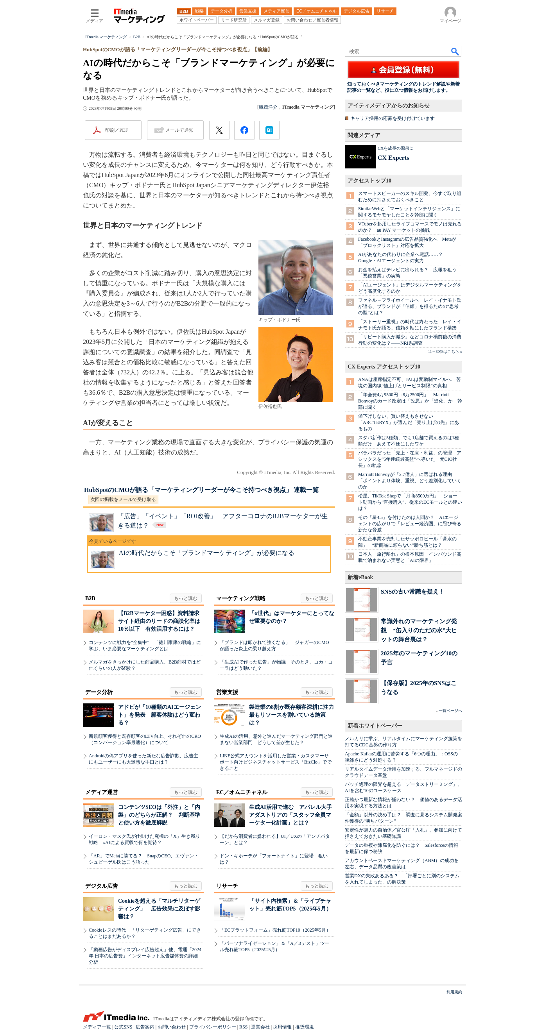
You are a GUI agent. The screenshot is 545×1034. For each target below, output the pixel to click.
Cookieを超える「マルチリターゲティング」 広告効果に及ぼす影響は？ (159, 909)
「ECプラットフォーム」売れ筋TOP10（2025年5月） (275, 930)
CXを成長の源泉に (396, 148)
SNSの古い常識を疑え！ (413, 591)
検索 (455, 51)
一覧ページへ (450, 710)
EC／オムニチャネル (241, 792)
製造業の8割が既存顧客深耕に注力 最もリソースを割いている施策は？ (294, 715)
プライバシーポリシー (212, 1027)
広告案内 (145, 1027)
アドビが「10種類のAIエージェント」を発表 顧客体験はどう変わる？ (159, 715)
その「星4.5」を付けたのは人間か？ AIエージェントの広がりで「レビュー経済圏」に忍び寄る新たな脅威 (409, 524)
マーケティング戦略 (240, 598)
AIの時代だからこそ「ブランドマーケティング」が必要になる (206, 552)
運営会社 (260, 1027)
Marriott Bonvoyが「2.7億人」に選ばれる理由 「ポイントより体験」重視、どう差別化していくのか (409, 481)
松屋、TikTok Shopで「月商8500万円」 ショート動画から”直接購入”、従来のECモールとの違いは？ (410, 502)
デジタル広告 (101, 886)
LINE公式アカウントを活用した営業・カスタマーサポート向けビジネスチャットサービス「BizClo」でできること (276, 762)
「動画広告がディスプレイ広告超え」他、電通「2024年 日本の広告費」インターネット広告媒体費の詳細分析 (145, 956)
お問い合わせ (172, 1027)
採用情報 (282, 1027)
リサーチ (227, 886)
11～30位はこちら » (445, 351)
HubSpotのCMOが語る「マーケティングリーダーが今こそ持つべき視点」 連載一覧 (201, 490)
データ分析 (99, 692)
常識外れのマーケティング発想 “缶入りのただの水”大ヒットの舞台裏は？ (419, 630)
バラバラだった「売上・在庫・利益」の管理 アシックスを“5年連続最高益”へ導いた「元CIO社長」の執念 (409, 459)
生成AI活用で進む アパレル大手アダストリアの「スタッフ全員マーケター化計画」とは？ (290, 815)
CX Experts (393, 157)
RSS (243, 1027)
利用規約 (454, 992)
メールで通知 (179, 130)
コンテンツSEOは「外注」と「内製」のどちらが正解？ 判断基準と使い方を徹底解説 (159, 815)
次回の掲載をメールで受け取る (123, 499)
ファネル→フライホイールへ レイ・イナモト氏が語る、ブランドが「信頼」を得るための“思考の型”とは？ (409, 306)
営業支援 (227, 692)
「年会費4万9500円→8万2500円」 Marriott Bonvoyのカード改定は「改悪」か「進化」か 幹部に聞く (410, 401)
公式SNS (123, 1027)
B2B (90, 598)
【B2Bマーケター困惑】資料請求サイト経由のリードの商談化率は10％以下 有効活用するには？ (159, 621)
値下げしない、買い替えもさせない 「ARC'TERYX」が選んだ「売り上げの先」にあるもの (408, 422)
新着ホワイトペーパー (375, 726)
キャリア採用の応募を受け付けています (392, 118)
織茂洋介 (268, 107)
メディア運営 (101, 792)
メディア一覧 (97, 1027)
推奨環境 (304, 1027)
